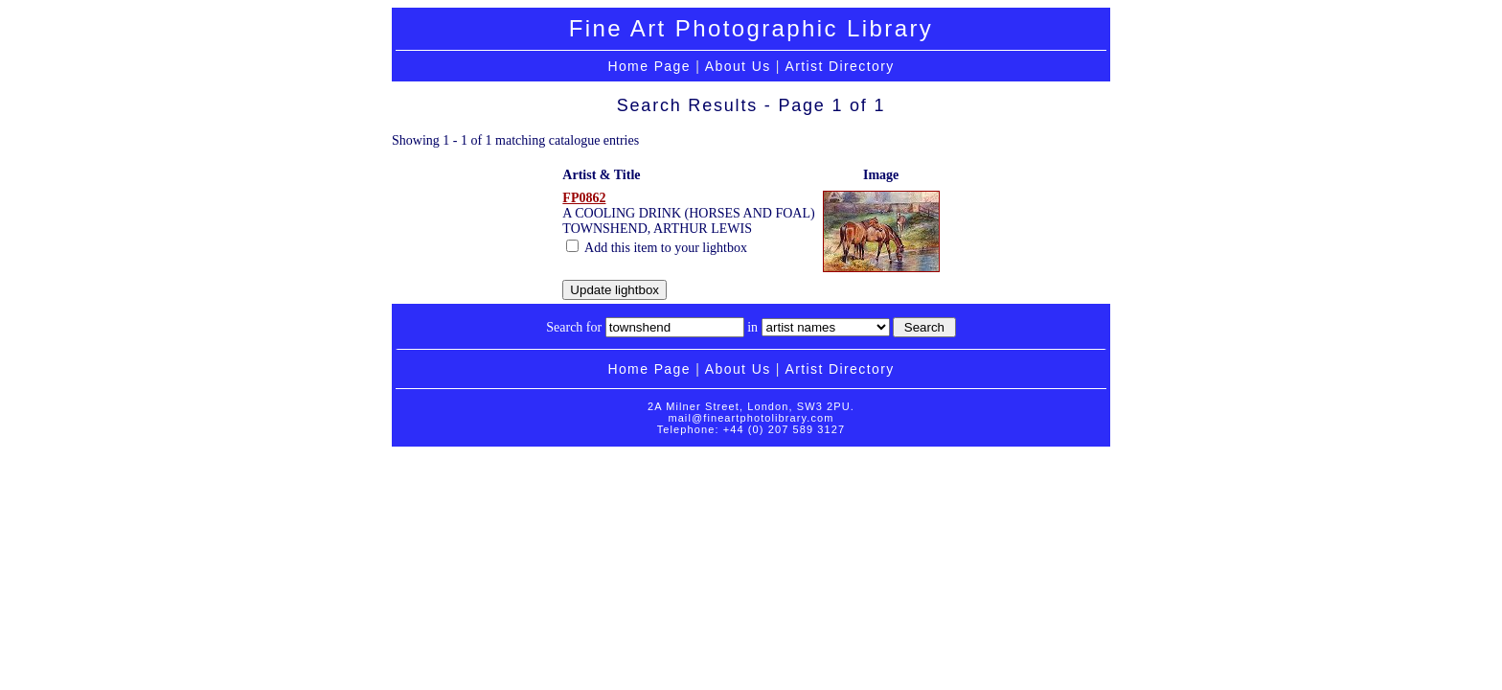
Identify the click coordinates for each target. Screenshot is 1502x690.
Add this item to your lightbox (656, 248)
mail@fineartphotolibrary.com (750, 418)
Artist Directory (839, 66)
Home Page (649, 66)
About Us (738, 66)
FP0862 (583, 198)
